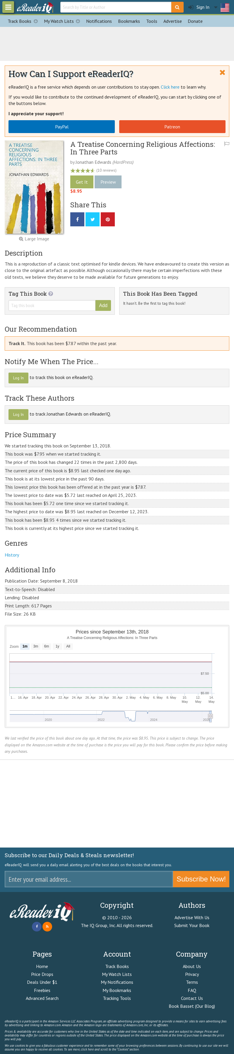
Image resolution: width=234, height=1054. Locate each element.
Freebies (42, 990)
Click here (170, 87)
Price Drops (42, 974)
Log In (18, 377)
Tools (151, 21)
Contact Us (192, 998)
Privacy (192, 974)
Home (42, 966)
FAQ (192, 990)
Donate (195, 21)
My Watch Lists (63, 21)
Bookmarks (129, 21)
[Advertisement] (117, 43)
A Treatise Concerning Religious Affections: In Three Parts (142, 148)
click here (87, 1049)
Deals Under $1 (42, 982)
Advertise (172, 21)
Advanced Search (42, 998)
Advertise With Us (192, 917)
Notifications (99, 21)
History (12, 555)
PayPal (62, 127)
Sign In (198, 7)
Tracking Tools (117, 998)
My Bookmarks (117, 990)
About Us (192, 966)
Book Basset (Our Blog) (192, 1006)
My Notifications (117, 982)
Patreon (172, 127)
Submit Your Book (191, 925)
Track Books (24, 21)
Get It (82, 182)
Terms (192, 982)
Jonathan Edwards (93, 162)
